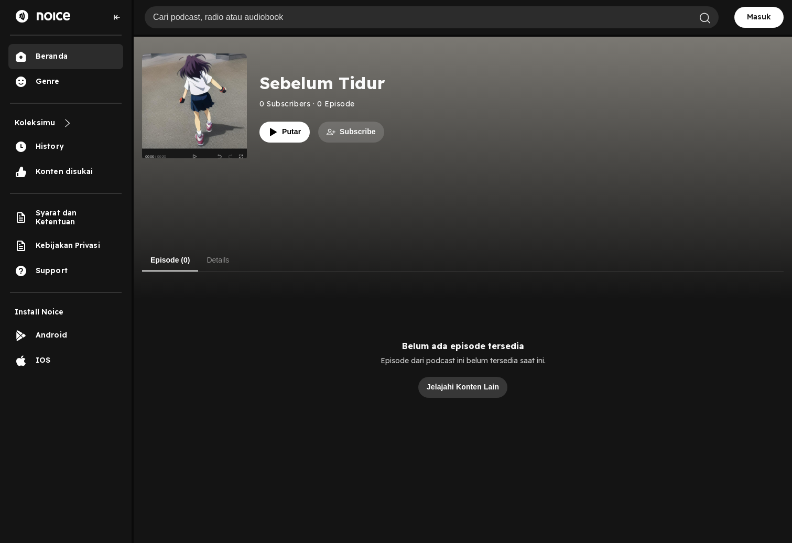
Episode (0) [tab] (170, 260)
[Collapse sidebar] (117, 17)
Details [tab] (218, 260)
